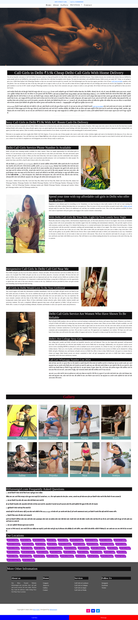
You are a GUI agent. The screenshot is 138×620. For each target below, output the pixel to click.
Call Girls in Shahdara (28, 560)
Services (75, 5)
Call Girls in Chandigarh (76, 540)
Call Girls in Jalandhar (91, 540)
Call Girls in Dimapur (70, 552)
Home (48, 5)
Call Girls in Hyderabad (13, 544)
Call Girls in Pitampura (107, 556)
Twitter (104, 588)
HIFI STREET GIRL (61, 2)
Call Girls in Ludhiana (120, 540)
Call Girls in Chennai (28, 544)
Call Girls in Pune (40, 544)
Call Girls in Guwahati (13, 552)
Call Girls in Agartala (56, 552)
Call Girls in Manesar (52, 556)
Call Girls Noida (51, 540)
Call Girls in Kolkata (92, 544)
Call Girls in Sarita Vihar (14, 560)
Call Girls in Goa (52, 544)
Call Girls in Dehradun (13, 548)
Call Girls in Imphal (109, 552)
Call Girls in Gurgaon (26, 556)
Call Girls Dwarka (81, 556)
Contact (88, 5)
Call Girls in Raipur (39, 548)
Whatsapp (103, 617)
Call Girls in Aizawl (82, 552)
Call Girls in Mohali (83, 548)
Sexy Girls (36, 609)
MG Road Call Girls (93, 556)
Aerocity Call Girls (120, 556)
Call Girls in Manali (26, 548)
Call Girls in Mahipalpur (67, 556)
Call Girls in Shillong (96, 552)
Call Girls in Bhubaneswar (98, 548)
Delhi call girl (128, 206)
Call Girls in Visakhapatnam (54, 548)
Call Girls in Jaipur (25, 540)
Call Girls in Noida (80, 590)
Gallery (64, 5)
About (56, 5)
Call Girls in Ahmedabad (107, 544)
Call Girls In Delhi (116, 81)
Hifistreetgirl (53, 609)
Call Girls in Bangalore (65, 544)
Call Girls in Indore (121, 544)
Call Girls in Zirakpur (70, 548)
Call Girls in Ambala (42, 552)
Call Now (34, 617)
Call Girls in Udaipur (13, 540)
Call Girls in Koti (121, 552)
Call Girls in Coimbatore (28, 552)
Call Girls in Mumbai (79, 544)
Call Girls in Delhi (63, 540)
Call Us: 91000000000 (76, 2)
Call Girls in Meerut (12, 556)
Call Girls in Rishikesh (105, 540)
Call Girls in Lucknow (39, 540)
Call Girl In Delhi (98, 106)
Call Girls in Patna (112, 548)
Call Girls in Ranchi (125, 548)
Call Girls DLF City (39, 556)
